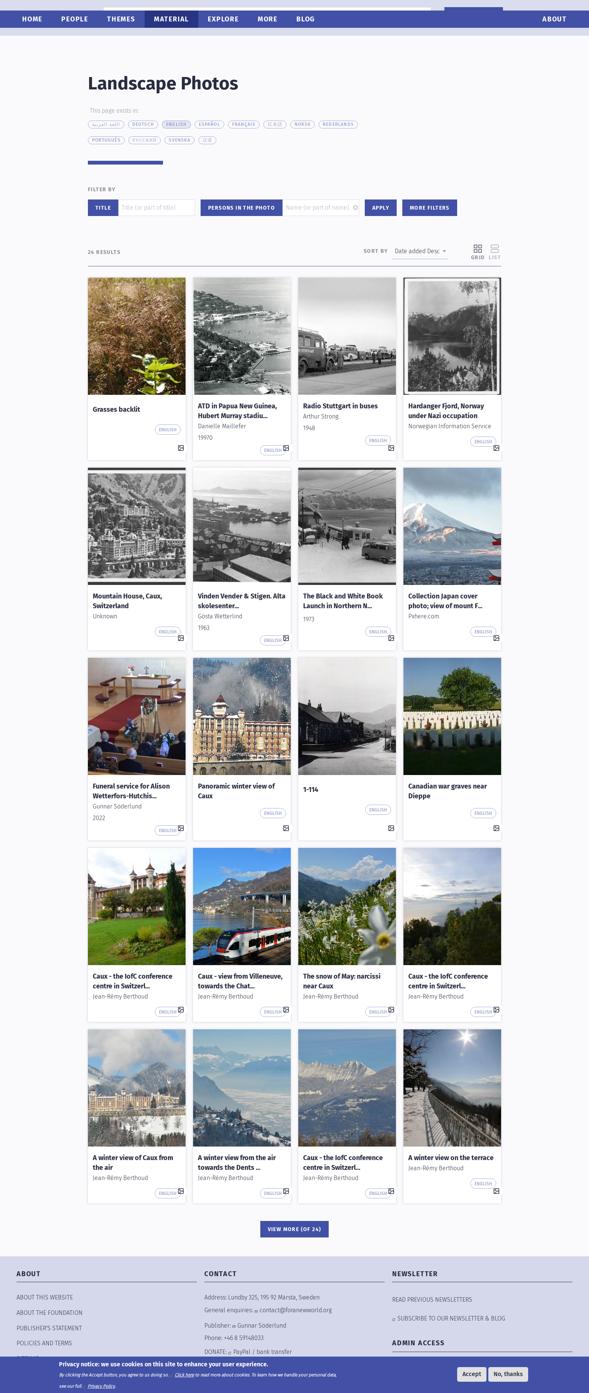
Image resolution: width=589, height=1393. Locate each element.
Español (209, 124)
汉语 (207, 140)
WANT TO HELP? (471, 16)
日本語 (274, 124)
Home (35, 40)
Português (106, 140)
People (77, 40)
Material (174, 40)
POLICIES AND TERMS (44, 1343)
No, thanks (508, 1374)
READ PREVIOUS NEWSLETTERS (432, 1299)
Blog (308, 40)
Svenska (179, 140)
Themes (124, 40)
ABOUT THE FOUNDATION (50, 1312)
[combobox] (547, 15)
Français (244, 124)
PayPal (242, 1351)
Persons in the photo (241, 208)
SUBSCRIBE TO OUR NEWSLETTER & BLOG (451, 1318)
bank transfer (274, 1351)
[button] (137, 336)
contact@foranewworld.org (296, 1310)
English (176, 124)
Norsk (302, 124)
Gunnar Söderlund (261, 1325)
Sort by (376, 251)
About (552, 40)
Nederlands (338, 124)
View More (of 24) (295, 1229)
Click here (184, 1375)
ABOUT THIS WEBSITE (45, 1297)
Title (103, 208)
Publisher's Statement (49, 1328)
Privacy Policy (101, 1386)
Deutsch (143, 124)
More (270, 40)
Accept (471, 1374)
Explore (226, 40)
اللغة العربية (106, 124)
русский (145, 140)
